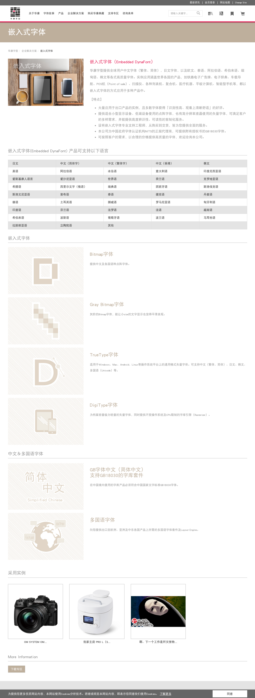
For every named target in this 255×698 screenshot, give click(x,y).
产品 (61, 13)
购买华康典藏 (96, 13)
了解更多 (165, 693)
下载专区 (16, 669)
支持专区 (113, 13)
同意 (230, 693)
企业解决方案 (76, 13)
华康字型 (13, 51)
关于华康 (34, 13)
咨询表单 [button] (128, 13)
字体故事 (48, 13)
